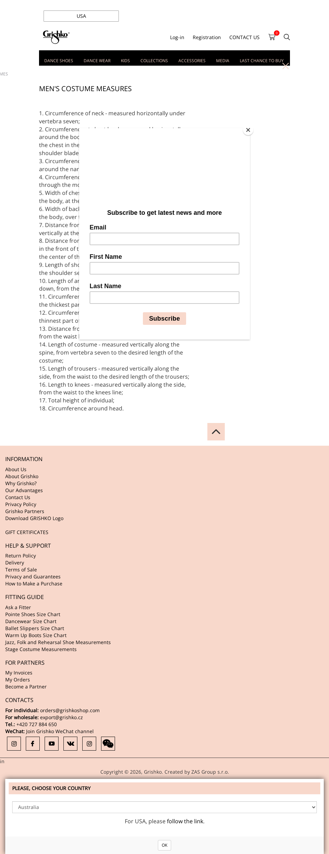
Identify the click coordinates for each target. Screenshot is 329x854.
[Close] (248, 130)
